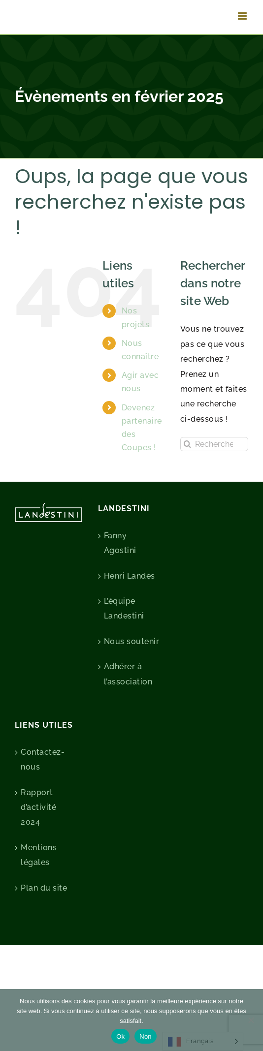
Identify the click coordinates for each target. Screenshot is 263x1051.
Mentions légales (39, 855)
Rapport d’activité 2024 (38, 807)
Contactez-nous (43, 759)
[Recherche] (187, 444)
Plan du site (44, 888)
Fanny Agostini (120, 543)
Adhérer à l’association (128, 674)
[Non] (251, 1020)
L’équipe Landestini (124, 608)
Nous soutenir (132, 641)
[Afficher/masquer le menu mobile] (243, 16)
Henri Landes (129, 576)
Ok (120, 1036)
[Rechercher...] (214, 444)
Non (145, 1036)
